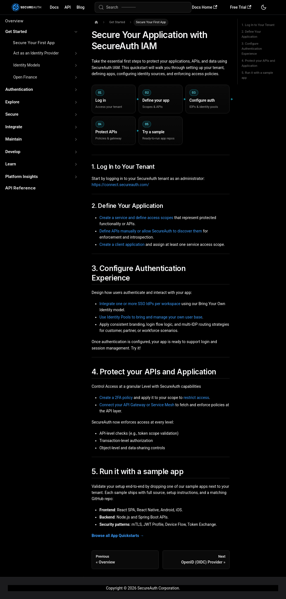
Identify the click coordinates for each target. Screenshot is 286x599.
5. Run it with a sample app (257, 75)
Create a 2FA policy (116, 397)
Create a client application (121, 244)
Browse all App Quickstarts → (118, 535)
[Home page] (96, 22)
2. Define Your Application (251, 34)
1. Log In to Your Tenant (258, 25)
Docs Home (204, 7)
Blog (80, 7)
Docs (54, 7)
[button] (41, 31)
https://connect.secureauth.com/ (120, 184)
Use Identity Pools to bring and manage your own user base (150, 317)
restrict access (196, 397)
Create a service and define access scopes (136, 217)
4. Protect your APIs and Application (258, 63)
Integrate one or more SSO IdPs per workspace (139, 303)
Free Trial (240, 7)
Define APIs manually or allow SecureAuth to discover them (150, 231)
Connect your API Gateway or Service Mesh (136, 405)
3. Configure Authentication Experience (252, 49)
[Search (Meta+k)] (143, 7)
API (68, 7)
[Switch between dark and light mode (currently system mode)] (264, 7)
